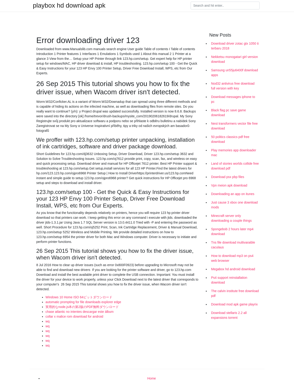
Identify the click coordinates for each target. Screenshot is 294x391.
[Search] (225, 5)
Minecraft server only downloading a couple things (231, 218)
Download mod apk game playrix (234, 304)
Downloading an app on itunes (232, 194)
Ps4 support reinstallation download (229, 280)
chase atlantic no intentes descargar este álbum (79, 311)
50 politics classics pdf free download (230, 139)
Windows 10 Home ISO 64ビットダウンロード (78, 297)
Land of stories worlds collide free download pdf (235, 166)
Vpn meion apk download (229, 185)
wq (47, 321)
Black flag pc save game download (228, 112)
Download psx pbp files (227, 177)
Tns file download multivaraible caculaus (233, 245)
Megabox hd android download (233, 269)
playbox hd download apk (69, 5)
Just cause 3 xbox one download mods (234, 205)
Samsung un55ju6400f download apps (234, 72)
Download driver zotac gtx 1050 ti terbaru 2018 (235, 46)
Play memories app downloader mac (233, 152)
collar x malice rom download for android (74, 316)
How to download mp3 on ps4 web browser (232, 258)
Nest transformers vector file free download (234, 126)
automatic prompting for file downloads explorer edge (83, 302)
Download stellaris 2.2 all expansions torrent (229, 315)
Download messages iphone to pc (233, 99)
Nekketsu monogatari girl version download (234, 59)
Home (151, 378)
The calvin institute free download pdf (235, 293)
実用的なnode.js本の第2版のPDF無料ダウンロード (82, 307)
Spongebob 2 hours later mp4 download (232, 231)
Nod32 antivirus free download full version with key (232, 86)
